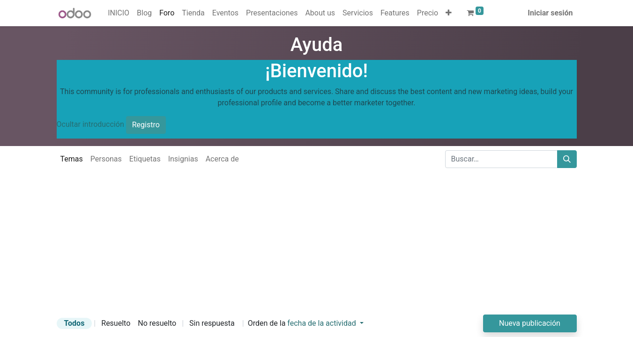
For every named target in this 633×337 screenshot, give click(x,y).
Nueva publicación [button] (529, 323)
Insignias (183, 158)
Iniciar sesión (550, 12)
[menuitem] (118, 13)
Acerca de (222, 158)
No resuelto (157, 323)
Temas (71, 158)
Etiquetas (145, 158)
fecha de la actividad (322, 323)
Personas (106, 158)
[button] (448, 13)
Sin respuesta (212, 323)
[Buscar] (567, 159)
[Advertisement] (281, 249)
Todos (74, 323)
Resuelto (115, 323)
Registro (146, 124)
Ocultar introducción (90, 124)
